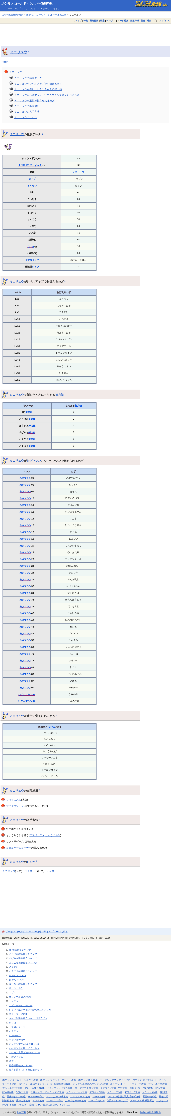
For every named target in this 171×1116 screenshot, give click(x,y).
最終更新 (94, 20)
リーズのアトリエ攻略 (86, 1088)
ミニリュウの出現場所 (26, 106)
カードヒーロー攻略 (75, 1100)
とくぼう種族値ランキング (23, 971)
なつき (30, 246)
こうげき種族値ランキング (23, 954)
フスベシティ (37, 835)
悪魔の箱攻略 (150, 1096)
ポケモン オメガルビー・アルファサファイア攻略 (104, 1079)
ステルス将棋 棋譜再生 (142, 1100)
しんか (31, 862)
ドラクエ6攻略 (97, 1092)
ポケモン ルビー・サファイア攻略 (128, 1084)
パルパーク (15, 1035)
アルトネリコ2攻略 (12, 1088)
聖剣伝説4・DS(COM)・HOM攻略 (147, 1088)
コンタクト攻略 (54, 1100)
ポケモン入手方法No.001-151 (24, 1052)
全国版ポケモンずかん (30, 165)
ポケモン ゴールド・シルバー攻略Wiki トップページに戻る (37, 931)
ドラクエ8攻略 (132, 1092)
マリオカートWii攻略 (57, 1096)
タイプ (32, 178)
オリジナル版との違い (20, 996)
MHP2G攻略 (99, 1096)
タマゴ (28, 260)
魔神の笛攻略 (23, 1100)
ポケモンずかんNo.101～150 (24, 1044)
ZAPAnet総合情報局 (12, 14)
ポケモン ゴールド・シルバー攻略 (20, 1079)
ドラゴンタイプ (17, 1026)
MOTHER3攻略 (36, 1096)
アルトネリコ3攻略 (35, 1088)
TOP (5, 62)
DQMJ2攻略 (22, 1092)
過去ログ (151, 20)
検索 (102, 20)
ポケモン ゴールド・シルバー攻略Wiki (27, 3)
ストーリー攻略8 (18, 1014)
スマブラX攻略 (108, 1088)
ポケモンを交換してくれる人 (24, 1048)
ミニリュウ (18, 52)
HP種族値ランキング (20, 949)
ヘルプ (109, 20)
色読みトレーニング (117, 1100)
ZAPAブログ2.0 (96, 1100)
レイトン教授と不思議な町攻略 (124, 1096)
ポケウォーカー (17, 1039)
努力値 (59, 394)
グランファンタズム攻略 (59, 1088)
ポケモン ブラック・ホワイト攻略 (58, 1079)
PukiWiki (21, 1112)
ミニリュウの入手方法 (26, 111)
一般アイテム (16, 1056)
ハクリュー (31, 871)
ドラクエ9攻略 (149, 1092)
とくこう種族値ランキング (23, 962)
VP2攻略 (122, 1088)
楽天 (31, 1104)
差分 (143, 20)
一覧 (85, 20)
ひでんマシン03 (26, 694)
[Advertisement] (85, 32)
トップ (78, 20)
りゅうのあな (13, 799)
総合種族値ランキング (20, 1065)
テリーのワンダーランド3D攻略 (47, 1092)
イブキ (12, 992)
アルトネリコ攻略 (157, 1084)
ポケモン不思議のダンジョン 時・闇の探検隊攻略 (45, 1084)
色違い (12, 1061)
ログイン (164, 20)
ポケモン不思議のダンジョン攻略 (90, 1084)
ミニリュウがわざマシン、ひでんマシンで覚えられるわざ (46, 95)
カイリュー (53, 871)
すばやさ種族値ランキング (23, 958)
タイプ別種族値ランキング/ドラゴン (28, 1018)
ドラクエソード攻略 (76, 1092)
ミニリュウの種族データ (28, 78)
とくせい (32, 185)
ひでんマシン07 (26, 701)
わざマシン (34, 460)
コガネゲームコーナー (18, 847)
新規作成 (134, 20)
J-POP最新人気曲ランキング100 (53, 1104)
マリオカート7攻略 (80, 1096)
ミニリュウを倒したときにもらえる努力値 (38, 89)
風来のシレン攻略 (16, 1096)
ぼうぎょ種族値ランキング (23, 984)
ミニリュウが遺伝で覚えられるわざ (34, 100)
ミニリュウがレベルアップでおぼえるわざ (38, 83)
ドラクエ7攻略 (114, 1092)
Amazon (23, 1104)
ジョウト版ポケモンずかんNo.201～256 (30, 1009)
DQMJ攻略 (8, 1092)
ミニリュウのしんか (25, 117)
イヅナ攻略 (38, 1100)
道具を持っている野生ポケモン (25, 1069)
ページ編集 (123, 20)
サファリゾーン (15, 805)
